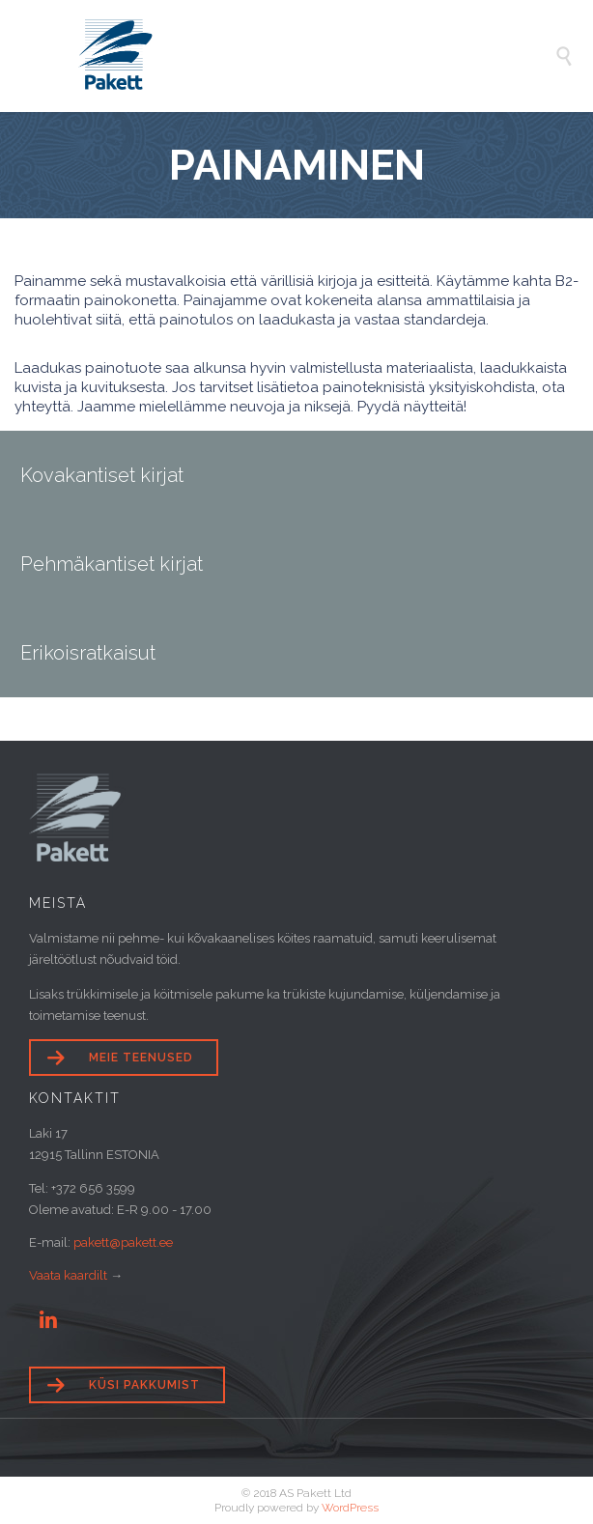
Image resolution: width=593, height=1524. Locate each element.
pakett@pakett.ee (123, 1242)
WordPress (350, 1507)
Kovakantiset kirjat (102, 475)
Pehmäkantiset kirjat (111, 564)
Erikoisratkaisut (87, 652)
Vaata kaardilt (68, 1275)
